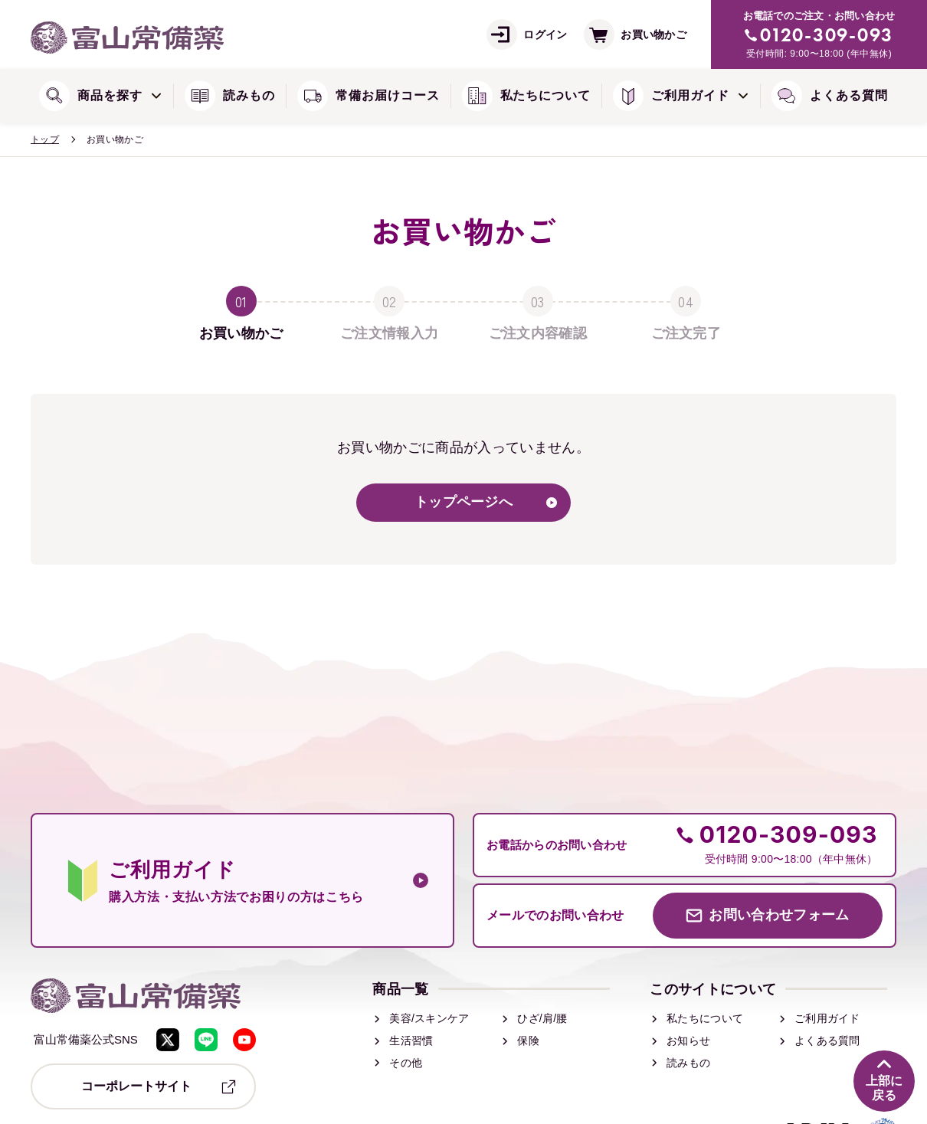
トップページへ (463, 502)
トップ (45, 139)
